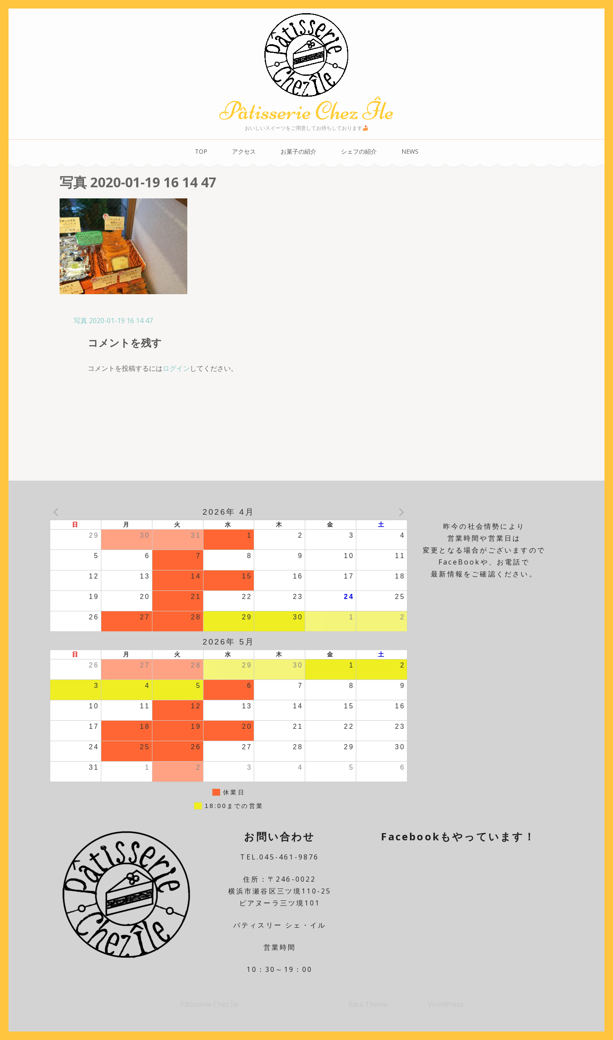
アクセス (244, 151)
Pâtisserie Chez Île (306, 110)
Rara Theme (368, 1004)
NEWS (409, 151)
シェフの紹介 (359, 151)
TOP (201, 151)
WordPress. (446, 1004)
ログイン (176, 368)
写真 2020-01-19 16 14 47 (113, 320)
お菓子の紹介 (298, 151)
